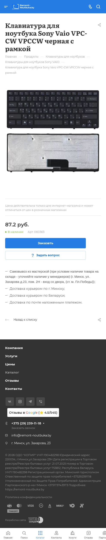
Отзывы (12, 380)
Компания (14, 348)
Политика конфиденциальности (28, 497)
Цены (10, 364)
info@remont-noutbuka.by (31, 435)
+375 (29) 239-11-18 (26, 423)
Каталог (12, 372)
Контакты (13, 389)
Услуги (11, 356)
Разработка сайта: (15, 520)
